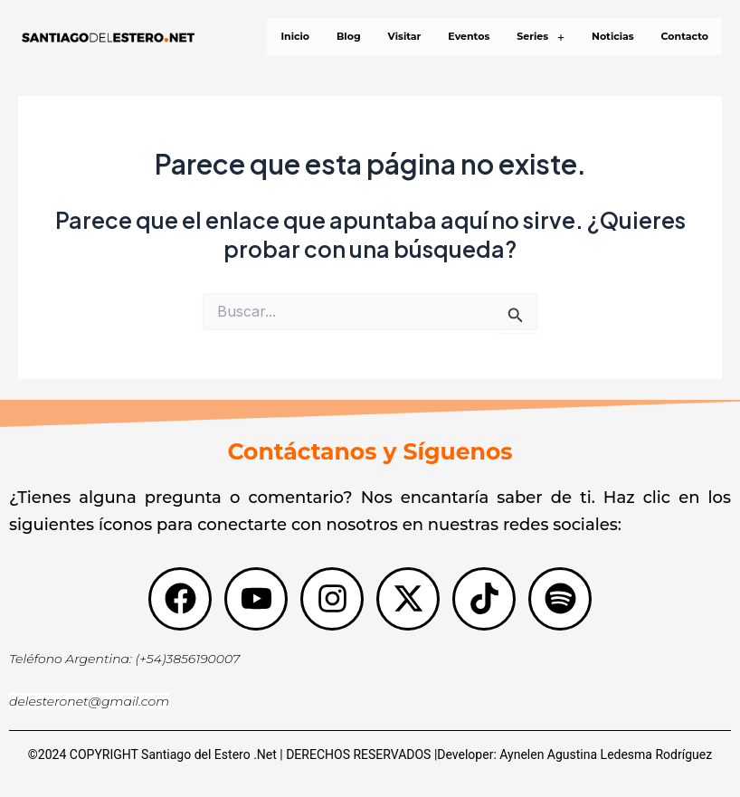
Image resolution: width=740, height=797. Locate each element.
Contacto (684, 36)
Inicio (294, 36)
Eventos (468, 36)
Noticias (613, 36)
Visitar (405, 36)
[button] (540, 36)
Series (540, 36)
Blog (349, 36)
